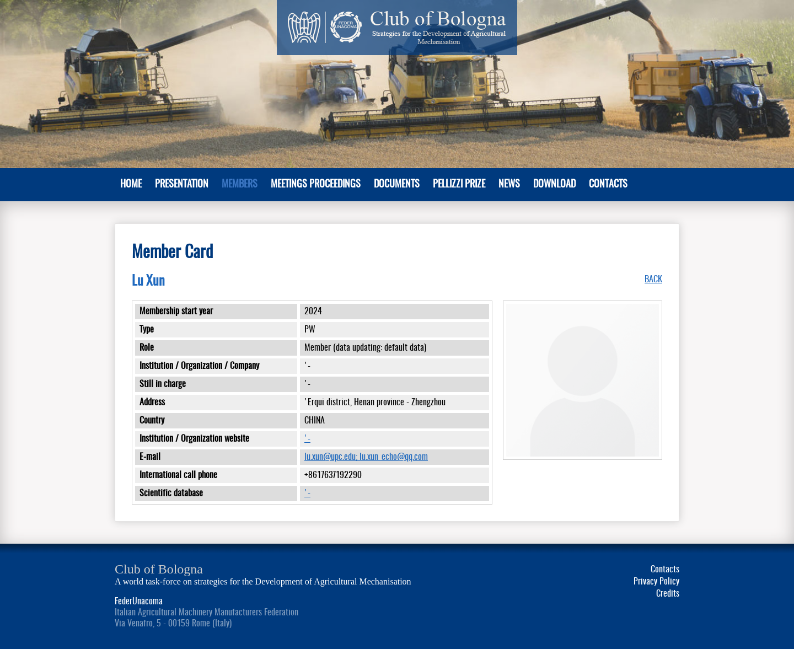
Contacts (608, 185)
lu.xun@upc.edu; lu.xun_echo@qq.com (366, 457)
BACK (653, 279)
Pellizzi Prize (459, 185)
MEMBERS (239, 185)
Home (131, 185)
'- (307, 439)
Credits (667, 593)
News (509, 185)
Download (554, 185)
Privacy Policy (656, 581)
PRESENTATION (181, 185)
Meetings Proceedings (316, 185)
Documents (397, 185)
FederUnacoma (139, 601)
